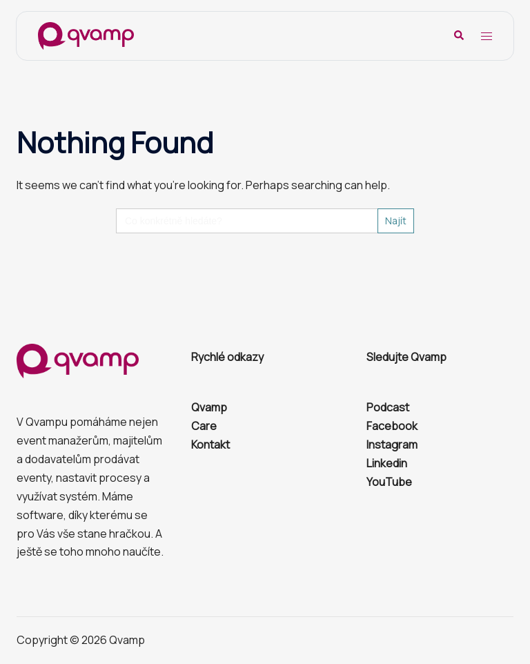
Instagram (392, 444)
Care (204, 425)
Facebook (392, 425)
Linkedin (386, 463)
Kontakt (210, 444)
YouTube (389, 481)
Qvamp (209, 407)
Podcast (387, 407)
